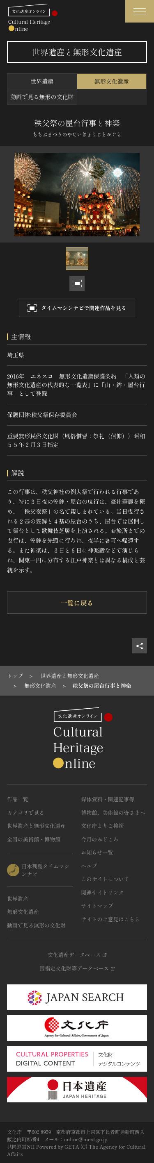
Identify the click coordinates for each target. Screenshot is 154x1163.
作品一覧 (17, 799)
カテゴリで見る (25, 812)
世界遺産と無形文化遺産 (36, 826)
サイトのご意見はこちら (110, 919)
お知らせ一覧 (97, 852)
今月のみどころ (100, 839)
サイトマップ (97, 905)
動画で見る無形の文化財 (42, 97)
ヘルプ (89, 866)
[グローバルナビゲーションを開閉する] (139, 11)
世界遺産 (41, 81)
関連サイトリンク (102, 892)
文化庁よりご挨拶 (102, 826)
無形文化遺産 (111, 81)
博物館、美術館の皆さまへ (113, 812)
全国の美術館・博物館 (33, 839)
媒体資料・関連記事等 (108, 799)
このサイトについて (105, 879)
